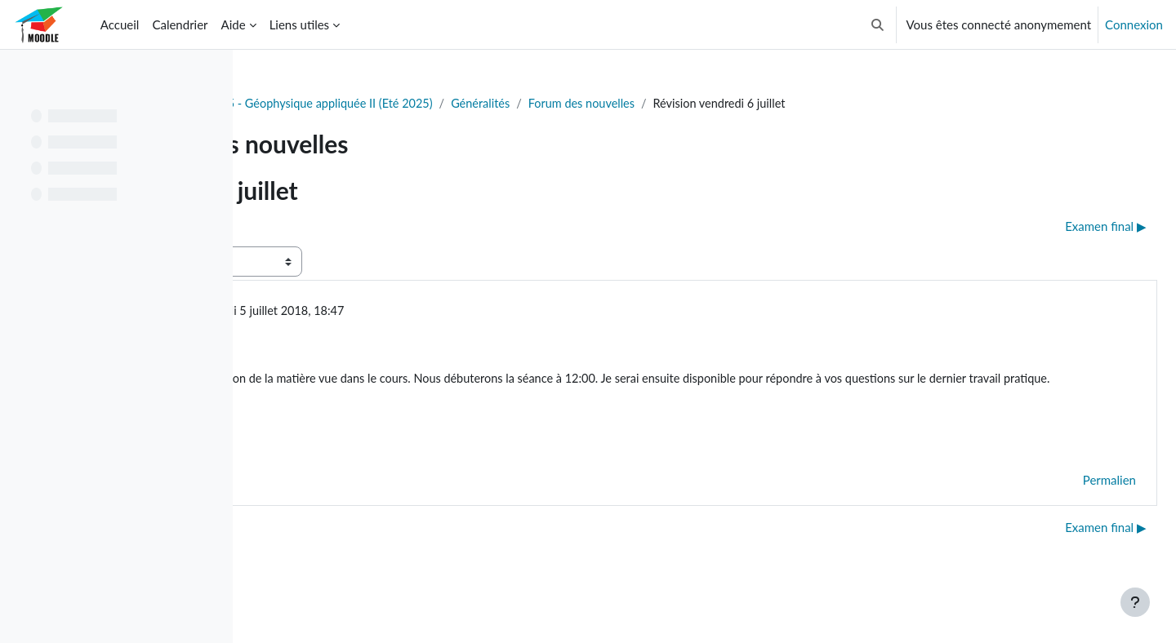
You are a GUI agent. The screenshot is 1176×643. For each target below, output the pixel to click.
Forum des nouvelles (781, 103)
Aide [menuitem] (233, 24)
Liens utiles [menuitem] (299, 24)
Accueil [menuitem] (120, 24)
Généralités (676, 103)
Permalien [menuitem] (1070, 502)
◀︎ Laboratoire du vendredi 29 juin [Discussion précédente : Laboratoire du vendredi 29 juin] (366, 227)
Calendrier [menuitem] (179, 24)
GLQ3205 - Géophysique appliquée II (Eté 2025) (498, 103)
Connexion (1134, 24)
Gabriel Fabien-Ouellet (396, 311)
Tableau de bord (307, 103)
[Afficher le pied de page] (1135, 602)
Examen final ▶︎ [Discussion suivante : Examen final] (1066, 227)
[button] (877, 24)
